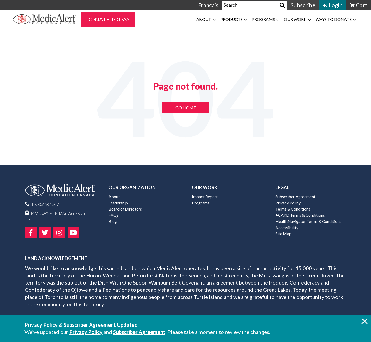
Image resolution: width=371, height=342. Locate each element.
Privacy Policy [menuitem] (288, 202)
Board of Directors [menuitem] (125, 208)
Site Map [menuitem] (283, 233)
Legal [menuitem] (282, 187)
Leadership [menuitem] (118, 202)
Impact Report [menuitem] (205, 196)
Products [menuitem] (231, 19)
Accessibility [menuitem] (286, 227)
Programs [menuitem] (263, 19)
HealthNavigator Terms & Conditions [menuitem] (308, 221)
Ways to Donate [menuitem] (334, 19)
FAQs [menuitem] (113, 215)
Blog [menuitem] (112, 221)
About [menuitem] (203, 19)
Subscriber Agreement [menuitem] (295, 196)
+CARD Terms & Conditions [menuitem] (300, 215)
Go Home (185, 107)
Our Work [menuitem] (295, 19)
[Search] (282, 5)
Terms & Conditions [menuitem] (292, 208)
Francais (208, 5)
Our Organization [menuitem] (132, 187)
